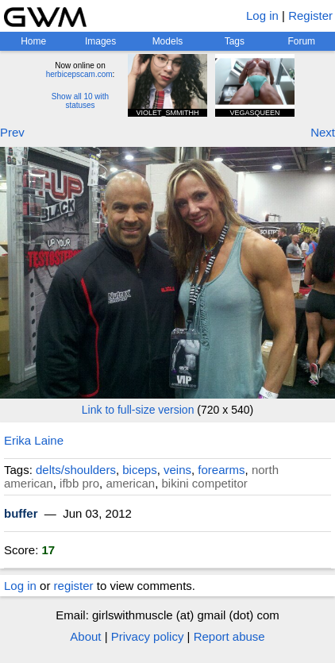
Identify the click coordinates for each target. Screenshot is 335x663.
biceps (139, 469)
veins (177, 469)
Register (310, 15)
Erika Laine (34, 440)
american (130, 483)
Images (100, 41)
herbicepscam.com (79, 74)
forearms (221, 469)
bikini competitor (204, 483)
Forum (301, 41)
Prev (12, 132)
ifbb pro (79, 483)
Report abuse (229, 636)
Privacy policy (147, 636)
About (85, 636)
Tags (235, 41)
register (74, 585)
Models (167, 41)
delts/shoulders (76, 469)
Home (33, 41)
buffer (21, 513)
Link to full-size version (138, 409)
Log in (262, 15)
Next (322, 132)
